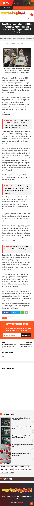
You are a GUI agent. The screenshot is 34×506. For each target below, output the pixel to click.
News (11, 318)
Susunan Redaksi (6, 496)
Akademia (3, 466)
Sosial (22, 469)
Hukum (12, 466)
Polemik (11, 469)
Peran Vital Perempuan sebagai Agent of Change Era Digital (21, 455)
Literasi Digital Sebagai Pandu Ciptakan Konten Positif (22, 428)
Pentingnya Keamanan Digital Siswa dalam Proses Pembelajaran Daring (22, 437)
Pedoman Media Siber (26, 496)
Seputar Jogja (17, 469)
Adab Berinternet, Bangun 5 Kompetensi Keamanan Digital (21, 419)
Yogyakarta (12, 472)
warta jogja (20, 502)
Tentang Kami (15, 496)
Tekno (30, 469)
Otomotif (6, 469)
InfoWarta (17, 466)
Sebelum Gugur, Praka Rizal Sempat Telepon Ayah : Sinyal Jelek (16, 248)
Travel (2, 472)
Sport (26, 469)
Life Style (27, 466)
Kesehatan (22, 466)
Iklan (17, 499)
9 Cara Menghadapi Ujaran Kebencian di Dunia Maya (22, 446)
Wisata (6, 472)
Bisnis (8, 466)
